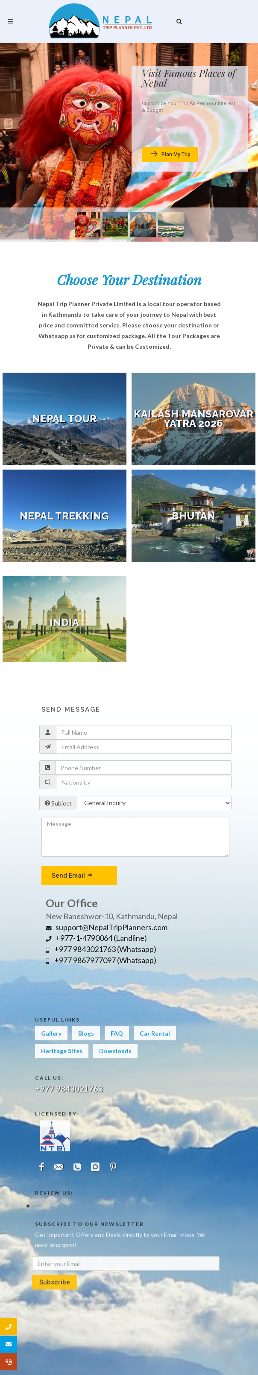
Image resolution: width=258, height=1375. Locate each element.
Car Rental (155, 1056)
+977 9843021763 (69, 1145)
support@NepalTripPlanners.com (106, 927)
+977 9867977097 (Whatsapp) (101, 960)
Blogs (86, 1056)
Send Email (72, 875)
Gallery (51, 1056)
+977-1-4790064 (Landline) (96, 938)
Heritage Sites (61, 1074)
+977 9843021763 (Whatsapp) (101, 949)
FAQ (117, 1056)
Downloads (115, 1074)
